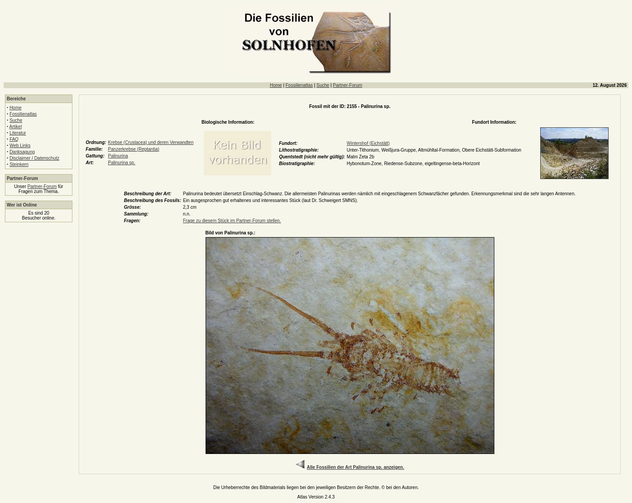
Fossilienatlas (299, 85)
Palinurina (118, 155)
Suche (323, 85)
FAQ (13, 139)
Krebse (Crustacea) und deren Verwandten (150, 142)
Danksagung (22, 151)
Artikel (15, 126)
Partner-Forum (347, 85)
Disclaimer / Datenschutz (34, 158)
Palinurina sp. (121, 162)
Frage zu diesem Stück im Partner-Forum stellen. (232, 220)
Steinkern (18, 164)
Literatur (17, 132)
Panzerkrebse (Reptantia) (133, 149)
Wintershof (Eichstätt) (368, 143)
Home (276, 85)
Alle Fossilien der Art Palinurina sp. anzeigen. (355, 467)
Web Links (20, 145)
